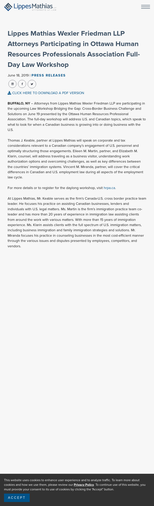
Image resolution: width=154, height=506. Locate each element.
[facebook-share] (22, 84)
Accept (17, 497)
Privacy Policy (84, 484)
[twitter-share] (32, 84)
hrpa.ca (109, 187)
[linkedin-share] (12, 84)
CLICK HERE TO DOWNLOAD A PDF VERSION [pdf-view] (46, 93)
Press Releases (48, 75)
